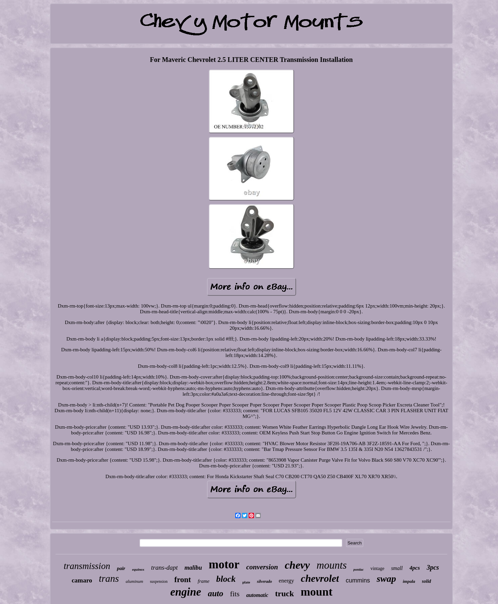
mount (316, 591)
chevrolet (320, 578)
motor (224, 564)
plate (246, 582)
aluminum (134, 581)
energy (286, 580)
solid (426, 581)
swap (386, 578)
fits (235, 594)
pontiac (358, 569)
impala (409, 581)
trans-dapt (164, 567)
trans (109, 578)
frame (203, 581)
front (182, 579)
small (397, 568)
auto (215, 593)
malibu (193, 567)
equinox (138, 569)
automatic (257, 595)
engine (185, 592)
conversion (262, 567)
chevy (297, 565)
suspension (159, 581)
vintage (377, 568)
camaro (82, 580)
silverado (264, 581)
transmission (87, 566)
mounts (332, 565)
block (226, 579)
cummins (358, 580)
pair (121, 568)
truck (284, 593)
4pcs (415, 568)
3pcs (433, 567)
